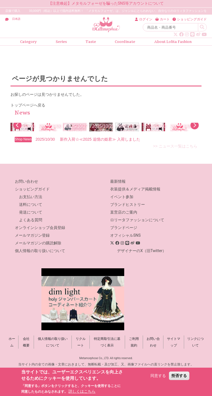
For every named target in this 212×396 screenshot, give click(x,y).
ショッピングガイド (32, 214)
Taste (91, 41)
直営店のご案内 (123, 237)
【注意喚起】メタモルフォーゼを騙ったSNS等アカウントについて (106, 3)
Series (61, 41)
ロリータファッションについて (137, 245)
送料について (30, 230)
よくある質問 (30, 245)
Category (28, 41)
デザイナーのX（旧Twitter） (141, 276)
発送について (30, 237)
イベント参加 (121, 222)
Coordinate (125, 41)
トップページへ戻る (27, 105)
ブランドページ (123, 253)
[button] (17, 138)
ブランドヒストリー (127, 230)
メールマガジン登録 (32, 260)
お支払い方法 (30, 222)
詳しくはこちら (82, 391)
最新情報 (118, 206)
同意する (158, 375)
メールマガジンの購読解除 (38, 268)
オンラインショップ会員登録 (40, 253)
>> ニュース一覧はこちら (175, 171)
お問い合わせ (26, 206)
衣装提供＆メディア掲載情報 (135, 214)
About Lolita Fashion (173, 41)
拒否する (179, 375)
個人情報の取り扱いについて (40, 276)
